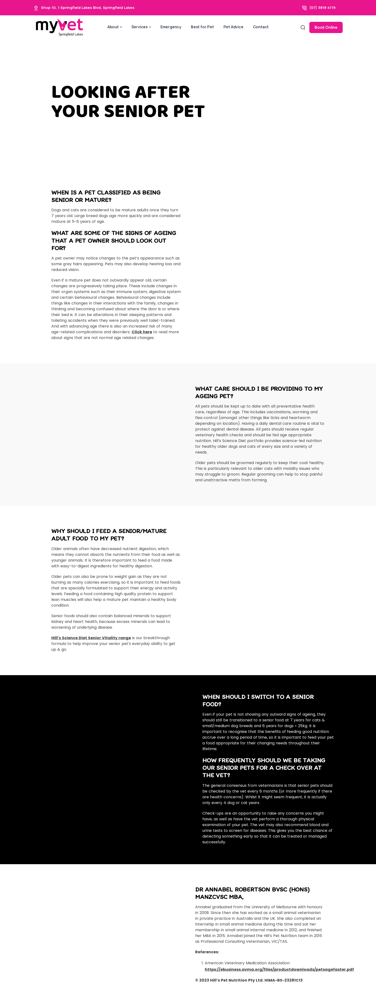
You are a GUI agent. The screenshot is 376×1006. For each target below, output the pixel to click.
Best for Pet (202, 26)
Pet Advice (233, 26)
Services (139, 26)
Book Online (326, 27)
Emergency (170, 26)
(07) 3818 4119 (322, 7)
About (113, 26)
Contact (261, 26)
